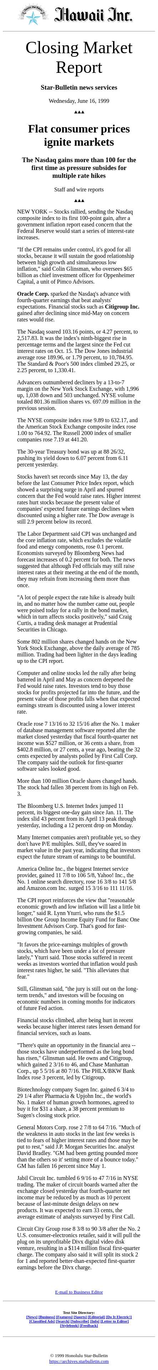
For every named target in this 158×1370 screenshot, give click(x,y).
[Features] (64, 1317)
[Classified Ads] (42, 1321)
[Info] (95, 1321)
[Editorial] (96, 1317)
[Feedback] (89, 1325)
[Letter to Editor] (115, 1321)
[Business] (47, 1317)
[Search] (63, 1321)
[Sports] (80, 1317)
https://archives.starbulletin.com (79, 1361)
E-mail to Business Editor (79, 1292)
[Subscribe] (80, 1321)
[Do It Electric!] (119, 1317)
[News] (31, 1317)
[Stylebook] (69, 1325)
